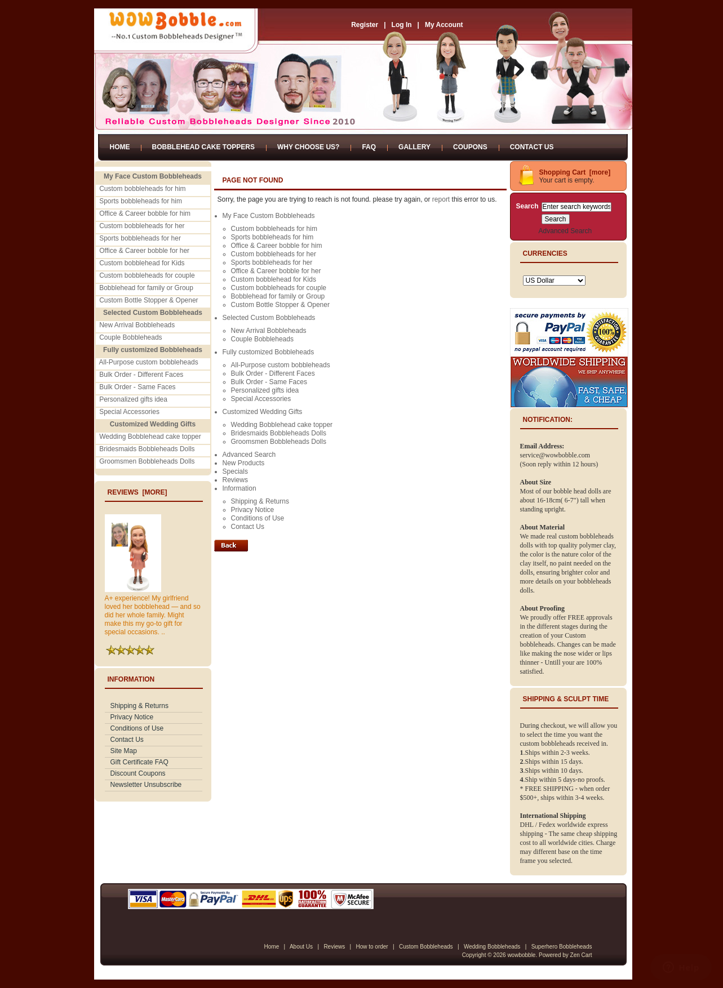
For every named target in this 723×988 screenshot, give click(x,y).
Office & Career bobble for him (144, 213)
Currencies (545, 253)
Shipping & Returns (139, 706)
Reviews (235, 480)
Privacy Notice (132, 717)
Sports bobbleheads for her (140, 238)
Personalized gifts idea (133, 399)
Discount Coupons (138, 773)
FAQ (369, 147)
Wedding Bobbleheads (492, 947)
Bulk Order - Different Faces (141, 375)
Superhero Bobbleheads (561, 947)
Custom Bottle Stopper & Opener (148, 300)
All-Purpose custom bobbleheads (148, 362)
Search (527, 206)
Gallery (414, 147)
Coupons (470, 147)
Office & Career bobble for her (144, 251)
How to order (372, 947)
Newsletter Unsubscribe (146, 785)
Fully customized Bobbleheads (268, 352)
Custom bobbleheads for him (142, 189)
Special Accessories (129, 412)
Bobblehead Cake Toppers (203, 147)
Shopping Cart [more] (575, 172)
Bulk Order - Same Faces (137, 387)
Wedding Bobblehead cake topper (150, 436)
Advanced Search (249, 455)
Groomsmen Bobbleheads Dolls (146, 461)
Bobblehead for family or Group (146, 288)
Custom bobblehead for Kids (141, 263)
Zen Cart (581, 955)
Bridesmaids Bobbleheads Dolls (146, 449)
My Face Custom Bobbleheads (269, 216)
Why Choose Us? (308, 147)
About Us (301, 947)
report (441, 199)
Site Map (123, 751)
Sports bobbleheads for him (140, 201)
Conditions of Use (137, 728)
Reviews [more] (137, 492)
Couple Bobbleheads (130, 337)
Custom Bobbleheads (426, 947)
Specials (235, 471)
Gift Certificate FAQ (139, 762)
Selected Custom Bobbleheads (269, 318)
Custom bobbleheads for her (141, 226)
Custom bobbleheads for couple (146, 275)
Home (120, 147)
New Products (244, 463)
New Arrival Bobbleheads (137, 325)
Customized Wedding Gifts (263, 412)
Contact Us (532, 147)
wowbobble (521, 955)
